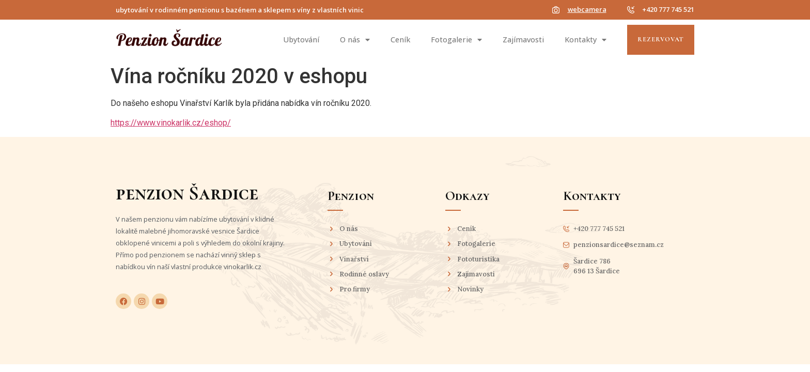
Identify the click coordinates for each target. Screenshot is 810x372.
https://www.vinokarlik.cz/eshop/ (171, 123)
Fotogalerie (456, 40)
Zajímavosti (523, 39)
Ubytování (301, 39)
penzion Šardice (187, 193)
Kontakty (585, 40)
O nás (355, 40)
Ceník (400, 39)
